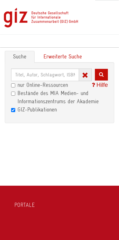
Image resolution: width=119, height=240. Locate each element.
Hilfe (100, 85)
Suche (19, 56)
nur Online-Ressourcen (39, 85)
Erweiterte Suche (62, 56)
